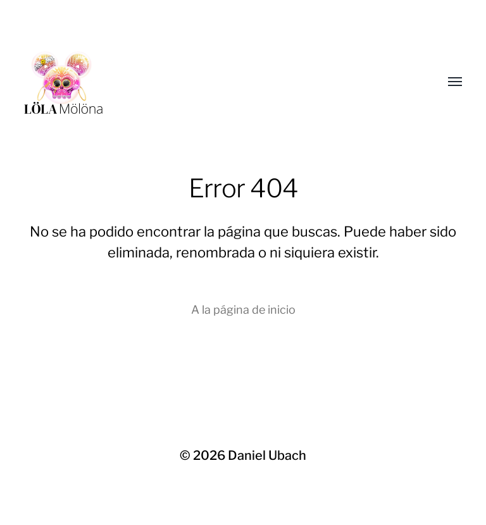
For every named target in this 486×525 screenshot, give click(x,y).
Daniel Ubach (267, 455)
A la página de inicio (243, 309)
